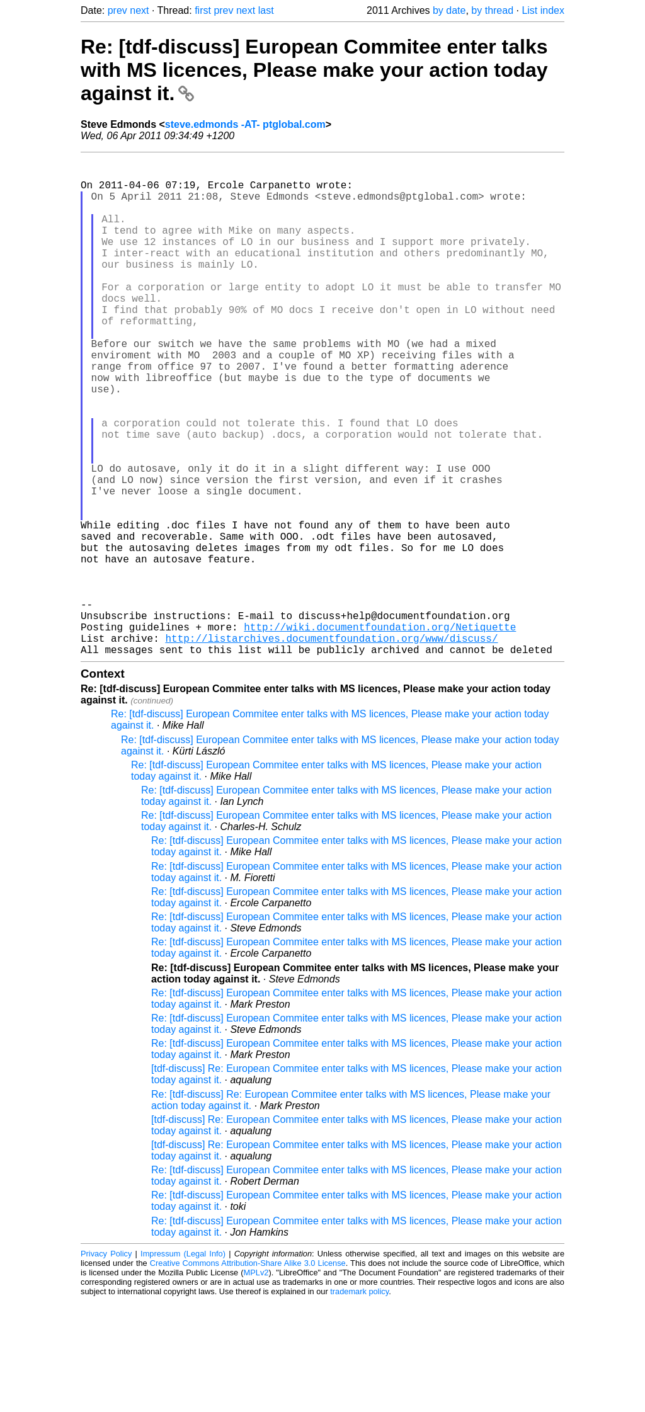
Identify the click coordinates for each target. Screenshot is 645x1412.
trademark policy (359, 1402)
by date (449, 10)
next (139, 10)
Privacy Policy (106, 1364)
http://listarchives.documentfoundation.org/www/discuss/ (331, 746)
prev (117, 10)
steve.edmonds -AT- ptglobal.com (245, 124)
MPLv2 (256, 1383)
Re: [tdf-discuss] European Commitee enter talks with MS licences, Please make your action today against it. (314, 70)
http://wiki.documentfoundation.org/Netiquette (380, 732)
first (203, 10)
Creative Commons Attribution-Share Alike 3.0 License (248, 1374)
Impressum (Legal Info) (182, 1364)
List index (543, 10)
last (266, 10)
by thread (492, 10)
